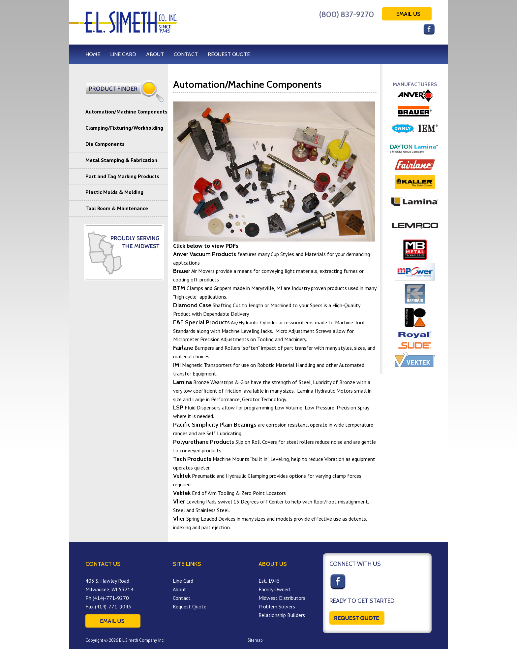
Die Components (105, 144)
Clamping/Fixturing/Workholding (124, 127)
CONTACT (186, 54)
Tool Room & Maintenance (116, 208)
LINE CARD (123, 54)
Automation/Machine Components (126, 111)
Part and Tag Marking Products (122, 176)
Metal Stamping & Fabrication (121, 160)
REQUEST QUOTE (229, 54)
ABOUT (155, 54)
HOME (92, 54)
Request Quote (189, 606)
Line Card (183, 580)
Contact (182, 598)
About (179, 589)
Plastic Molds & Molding (114, 192)
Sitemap (255, 640)
